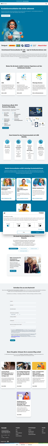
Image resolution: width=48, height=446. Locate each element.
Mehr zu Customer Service (37, 198)
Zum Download (5, 127)
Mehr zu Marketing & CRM (6, 198)
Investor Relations (19, 435)
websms (29, 429)
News (17, 431)
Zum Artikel (4, 386)
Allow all (37, 232)
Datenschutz (23, 444)
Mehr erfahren (13, 270)
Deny (24, 232)
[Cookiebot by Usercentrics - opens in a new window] (40, 213)
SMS (43, 429)
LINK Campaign (31, 432)
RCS (42, 431)
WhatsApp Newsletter (31, 434)
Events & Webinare (19, 432)
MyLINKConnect (31, 431)
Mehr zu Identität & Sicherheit (22, 198)
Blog (16, 429)
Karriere (17, 434)
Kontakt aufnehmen (5, 15)
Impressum (30, 444)
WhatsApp (43, 432)
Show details (40, 229)
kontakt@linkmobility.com (6, 431)
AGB (17, 444)
